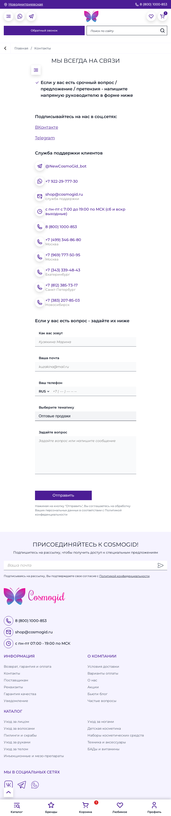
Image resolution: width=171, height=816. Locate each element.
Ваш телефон (50, 383)
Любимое (119, 807)
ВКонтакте (46, 127)
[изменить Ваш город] (23, 4)
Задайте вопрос (53, 432)
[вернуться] (5, 48)
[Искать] (162, 30)
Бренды (51, 807)
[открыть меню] (8, 16)
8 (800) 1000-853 (151, 4)
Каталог (17, 807)
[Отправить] (160, 565)
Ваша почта (49, 358)
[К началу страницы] (8, 792)
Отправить (63, 495)
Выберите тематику (56, 407)
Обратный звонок (44, 30)
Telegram (45, 138)
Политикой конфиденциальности (124, 576)
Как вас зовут (51, 333)
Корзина (85, 807)
